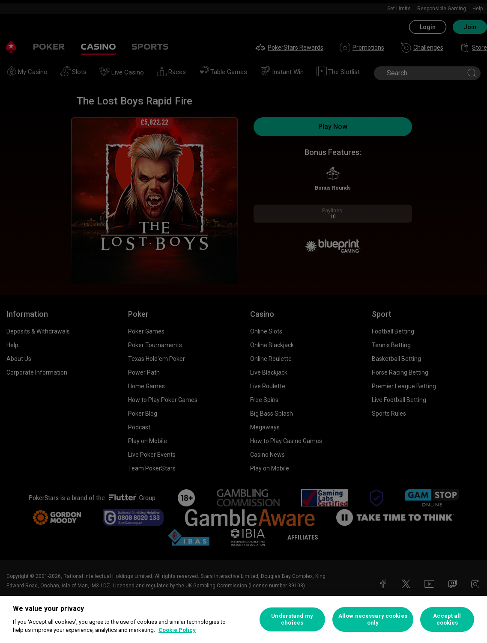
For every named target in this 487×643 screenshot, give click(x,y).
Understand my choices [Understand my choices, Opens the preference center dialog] (292, 619)
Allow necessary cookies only (372, 619)
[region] (243, 619)
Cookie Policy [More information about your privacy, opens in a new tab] (177, 630)
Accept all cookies (447, 619)
